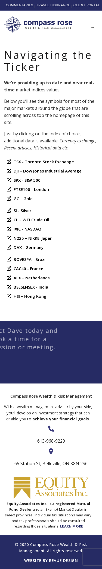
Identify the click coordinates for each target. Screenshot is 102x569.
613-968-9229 (51, 441)
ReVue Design (63, 560)
